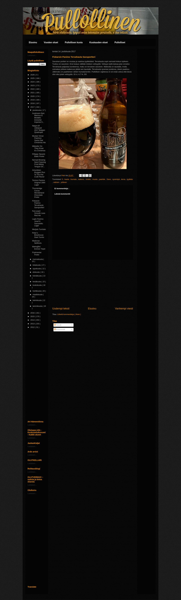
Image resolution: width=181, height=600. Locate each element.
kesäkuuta (37, 282)
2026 (32, 75)
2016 (32, 313)
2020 (32, 96)
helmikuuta (37, 300)
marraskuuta (38, 259)
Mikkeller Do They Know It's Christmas (38, 148)
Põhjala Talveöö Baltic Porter (38, 155)
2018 (32, 103)
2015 (32, 316)
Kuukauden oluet (98, 42)
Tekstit (57, 325)
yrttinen (64, 182)
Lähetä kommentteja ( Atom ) (69, 314)
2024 (32, 82)
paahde (102, 179)
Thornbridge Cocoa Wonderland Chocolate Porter (38, 192)
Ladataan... (32, 55)
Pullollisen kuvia (74, 42)
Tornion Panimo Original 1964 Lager (38, 182)
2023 (32, 85)
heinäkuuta (37, 276)
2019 (32, 100)
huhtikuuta (37, 291)
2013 (32, 324)
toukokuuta (37, 285)
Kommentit (59, 329)
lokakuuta (37, 265)
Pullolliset (120, 42)
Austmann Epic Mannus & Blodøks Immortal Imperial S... (38, 117)
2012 (32, 327)
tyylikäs (130, 179)
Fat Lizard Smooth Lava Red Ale (38, 213)
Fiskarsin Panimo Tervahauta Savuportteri (38, 204)
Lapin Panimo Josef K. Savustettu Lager (37, 222)
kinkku (88, 179)
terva (123, 179)
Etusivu (33, 42)
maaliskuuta (38, 294)
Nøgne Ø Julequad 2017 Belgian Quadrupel (38, 129)
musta (95, 179)
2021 (32, 93)
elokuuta (36, 272)
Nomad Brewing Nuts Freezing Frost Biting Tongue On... (39, 163)
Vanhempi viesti (124, 308)
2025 (32, 78)
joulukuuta (37, 110)
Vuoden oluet (51, 42)
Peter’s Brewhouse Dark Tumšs (38, 235)
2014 (32, 320)
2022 (32, 89)
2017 (32, 107)
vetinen (56, 182)
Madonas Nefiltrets (36, 242)
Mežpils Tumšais (39, 229)
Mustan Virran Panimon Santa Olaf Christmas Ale (39, 139)
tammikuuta (38, 306)
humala (74, 179)
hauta (67, 179)
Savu (109, 179)
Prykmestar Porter (36, 253)
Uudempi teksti (60, 308)
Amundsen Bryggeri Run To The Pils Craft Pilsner (38, 173)
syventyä (116, 179)
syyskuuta (37, 268)
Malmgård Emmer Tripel (38, 248)
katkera (81, 179)
